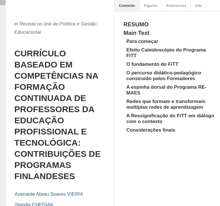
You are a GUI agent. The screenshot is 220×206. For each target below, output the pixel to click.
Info (198, 5)
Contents (127, 5)
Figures (150, 5)
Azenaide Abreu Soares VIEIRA (49, 194)
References (176, 5)
